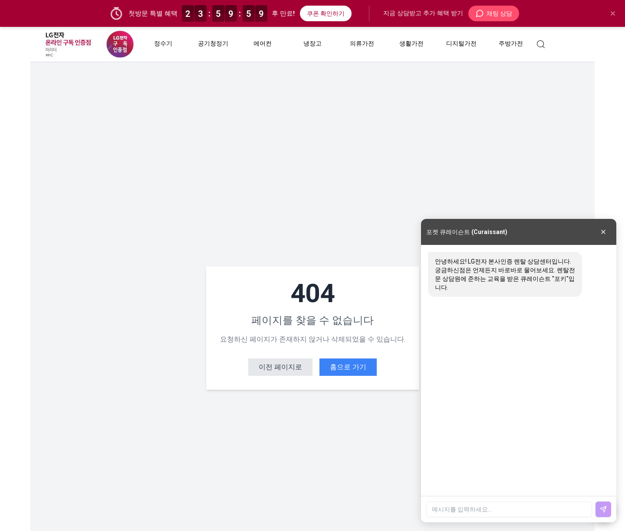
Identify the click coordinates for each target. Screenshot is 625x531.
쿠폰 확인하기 (326, 13)
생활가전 (411, 44)
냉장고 (312, 44)
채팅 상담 (493, 13)
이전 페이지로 (280, 367)
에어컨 (262, 44)
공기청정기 (213, 44)
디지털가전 (461, 44)
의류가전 (362, 44)
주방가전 (511, 44)
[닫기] (613, 13)
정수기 (163, 44)
